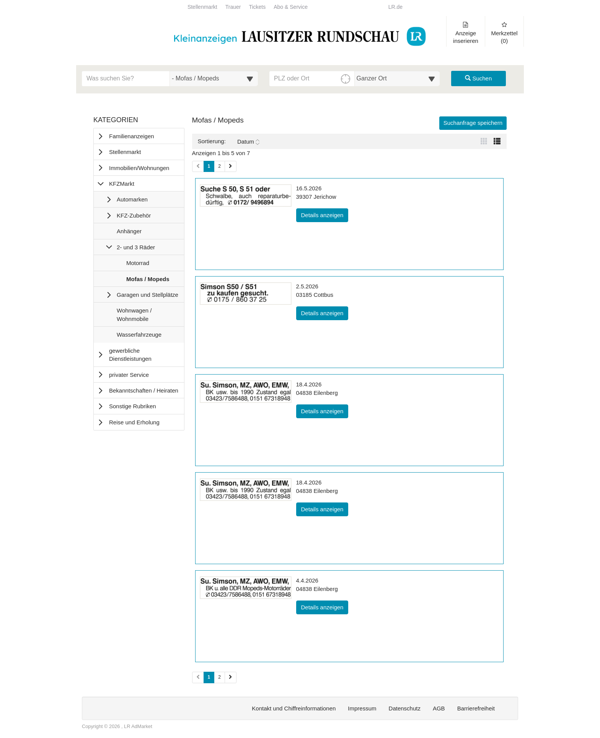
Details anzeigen (325, 214)
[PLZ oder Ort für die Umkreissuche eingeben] (312, 78)
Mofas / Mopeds (148, 281)
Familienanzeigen (131, 136)
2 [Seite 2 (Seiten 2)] (219, 677)
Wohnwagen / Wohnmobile (134, 316)
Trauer (233, 7)
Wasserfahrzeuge (138, 336)
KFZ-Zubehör (134, 215)
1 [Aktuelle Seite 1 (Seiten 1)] (209, 166)
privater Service (129, 374)
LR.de (395, 7)
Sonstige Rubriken (132, 406)
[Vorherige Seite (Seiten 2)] (198, 677)
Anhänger (129, 233)
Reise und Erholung (134, 422)
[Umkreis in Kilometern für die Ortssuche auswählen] (397, 78)
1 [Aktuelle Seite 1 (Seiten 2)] (209, 677)
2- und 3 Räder (136, 247)
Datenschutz (405, 708)
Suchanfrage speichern (472, 122)
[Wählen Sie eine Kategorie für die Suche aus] (214, 78)
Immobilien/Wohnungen (139, 168)
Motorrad (137, 265)
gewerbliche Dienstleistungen (130, 354)
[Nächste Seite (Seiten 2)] (230, 677)
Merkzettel (504, 33)
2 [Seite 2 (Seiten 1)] (219, 166)
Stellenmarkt (202, 7)
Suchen (478, 78)
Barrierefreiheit (476, 708)
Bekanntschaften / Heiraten (143, 390)
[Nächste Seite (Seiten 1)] (230, 166)
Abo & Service (291, 7)
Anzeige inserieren (465, 33)
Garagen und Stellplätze (147, 294)
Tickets (257, 7)
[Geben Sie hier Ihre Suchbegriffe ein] (126, 78)
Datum (248, 141)
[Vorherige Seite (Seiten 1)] (198, 166)
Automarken (132, 199)
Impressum (362, 708)
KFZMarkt (121, 183)
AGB (439, 708)
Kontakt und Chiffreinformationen (294, 708)
